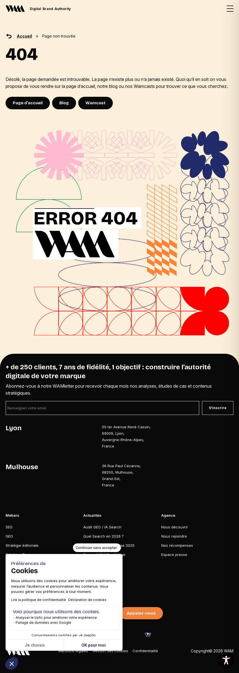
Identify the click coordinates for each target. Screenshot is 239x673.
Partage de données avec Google (43, 622)
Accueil (24, 36)
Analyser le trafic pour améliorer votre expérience (56, 617)
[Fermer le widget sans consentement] (97, 547)
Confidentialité (145, 651)
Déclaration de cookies (87, 600)
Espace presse (174, 554)
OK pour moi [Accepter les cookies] (93, 645)
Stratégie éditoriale (22, 545)
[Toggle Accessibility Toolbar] (226, 660)
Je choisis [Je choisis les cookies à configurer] (35, 645)
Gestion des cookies (110, 651)
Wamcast (96, 102)
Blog (64, 102)
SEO (9, 527)
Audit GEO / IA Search (102, 527)
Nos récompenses (177, 545)
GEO (9, 536)
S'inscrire (217, 408)
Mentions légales (73, 651)
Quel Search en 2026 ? (103, 536)
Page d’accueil (28, 102)
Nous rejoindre (174, 536)
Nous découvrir (174, 527)
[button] (11, 663)
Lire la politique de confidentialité (38, 600)
